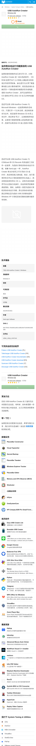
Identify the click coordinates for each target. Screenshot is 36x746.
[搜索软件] (30, 2)
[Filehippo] (7, 2)
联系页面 (29, 426)
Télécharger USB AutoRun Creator (13, 353)
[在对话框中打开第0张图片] (16, 214)
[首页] (2, 7)
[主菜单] (34, 2)
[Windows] (7, 7)
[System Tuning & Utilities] (17, 7)
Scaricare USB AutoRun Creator (12, 363)
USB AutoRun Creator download (12, 360)
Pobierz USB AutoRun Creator (12, 350)
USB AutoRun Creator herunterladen (14, 357)
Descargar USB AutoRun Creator (13, 367)
